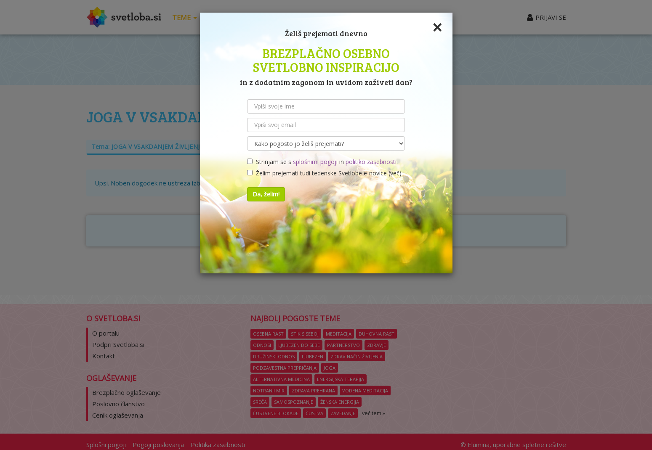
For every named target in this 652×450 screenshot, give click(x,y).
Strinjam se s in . (322, 162)
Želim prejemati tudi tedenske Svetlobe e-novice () (324, 173)
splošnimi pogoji (315, 162)
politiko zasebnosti (371, 162)
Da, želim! (266, 194)
